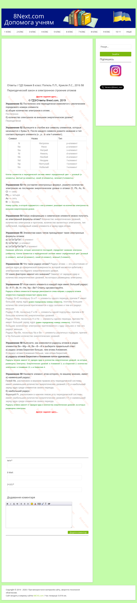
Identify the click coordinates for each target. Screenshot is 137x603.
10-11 (118, 31)
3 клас (32, 31)
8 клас (94, 31)
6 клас (69, 31)
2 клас (20, 31)
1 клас (7, 31)
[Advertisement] (47, 63)
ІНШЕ (129, 31)
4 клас (44, 31)
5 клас (57, 31)
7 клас (81, 31)
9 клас (106, 31)
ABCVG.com (38, 595)
